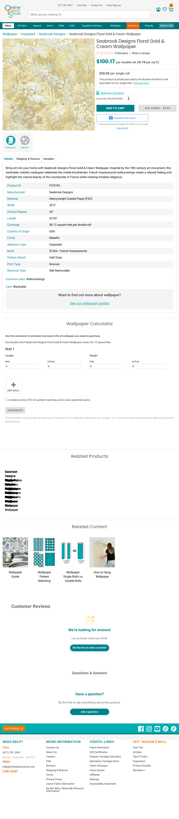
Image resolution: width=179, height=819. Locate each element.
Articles (137, 768)
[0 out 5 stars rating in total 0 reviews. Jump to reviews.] (112, 53)
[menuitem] (8, 25)
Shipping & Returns (28, 158)
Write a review (141, 53)
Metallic (25, 147)
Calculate (15, 410)
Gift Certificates (99, 768)
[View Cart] (171, 10)
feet (7, 361)
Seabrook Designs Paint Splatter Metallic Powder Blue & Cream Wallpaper (152, 522)
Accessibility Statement (103, 800)
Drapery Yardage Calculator (105, 772)
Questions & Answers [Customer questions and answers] (89, 689)
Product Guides (142, 782)
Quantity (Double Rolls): (109, 98)
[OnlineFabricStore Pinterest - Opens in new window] (166, 746)
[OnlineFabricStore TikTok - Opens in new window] (173, 746)
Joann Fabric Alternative (60, 800)
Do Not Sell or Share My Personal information (64, 806)
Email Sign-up (114, 5)
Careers (50, 772)
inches (51, 361)
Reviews (51, 782)
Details (8, 158)
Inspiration (139, 777)
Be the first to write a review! (89, 664)
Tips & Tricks (140, 772)
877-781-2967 (65, 5)
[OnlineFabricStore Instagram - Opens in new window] (149, 746)
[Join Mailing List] (14, 745)
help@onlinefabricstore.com (19, 782)
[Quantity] (132, 98)
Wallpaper (11, 147)
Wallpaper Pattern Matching (44, 593)
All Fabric (22, 25)
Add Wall (13, 385)
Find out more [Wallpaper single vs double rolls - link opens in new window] (141, 83)
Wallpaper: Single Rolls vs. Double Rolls (73, 593)
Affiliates (95, 791)
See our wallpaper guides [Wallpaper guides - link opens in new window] (89, 303)
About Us (51, 768)
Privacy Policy (54, 795)
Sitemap (94, 795)
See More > (139, 786)
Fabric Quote (97, 786)
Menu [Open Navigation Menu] (8, 25)
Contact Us (96, 5)
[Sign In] (158, 10)
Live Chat (81, 5)
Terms (49, 791)
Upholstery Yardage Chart (104, 777)
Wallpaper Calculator (112, 93)
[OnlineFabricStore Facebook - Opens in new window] (141, 746)
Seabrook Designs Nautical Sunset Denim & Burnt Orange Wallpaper (24, 522)
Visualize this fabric (122, 118)
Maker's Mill (166, 25)
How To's (138, 763)
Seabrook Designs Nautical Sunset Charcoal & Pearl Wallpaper (109, 522)
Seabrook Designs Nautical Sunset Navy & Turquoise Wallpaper (66, 522)
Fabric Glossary (99, 782)
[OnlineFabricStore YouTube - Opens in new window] (158, 746)
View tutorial (122, 128)
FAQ (48, 777)
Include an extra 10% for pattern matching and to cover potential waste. (50, 399)
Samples (48, 158)
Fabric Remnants (99, 763)
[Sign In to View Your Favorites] (165, 10)
